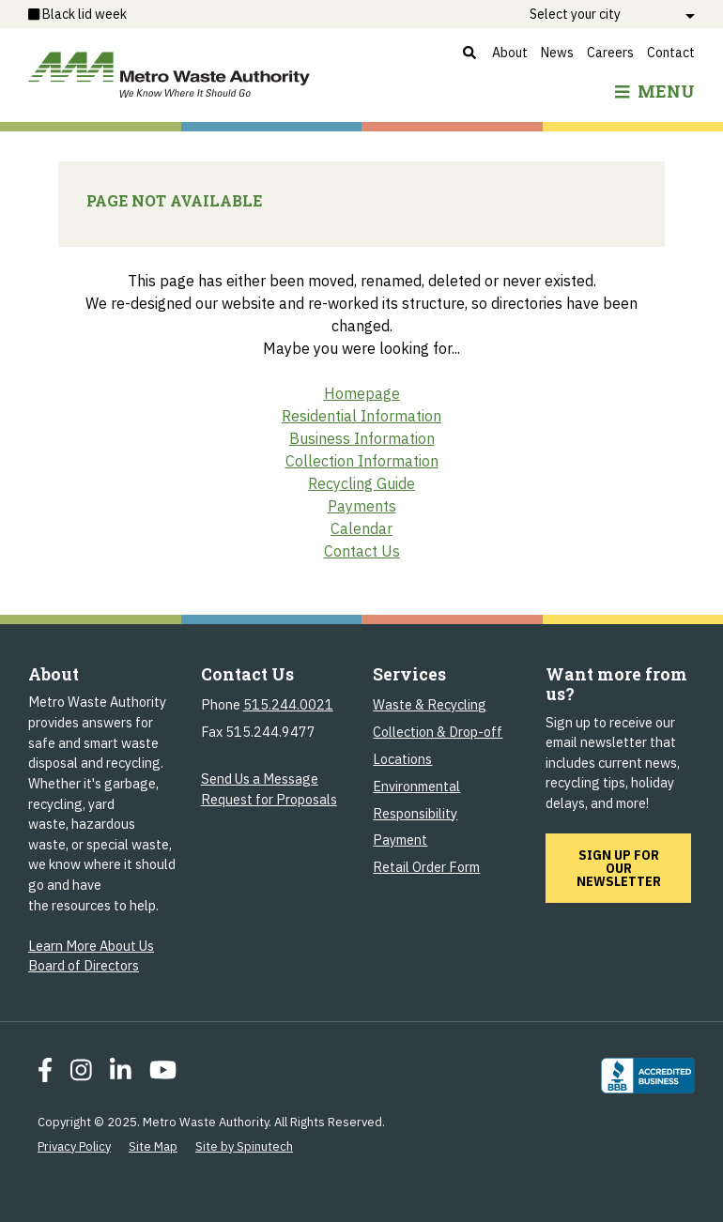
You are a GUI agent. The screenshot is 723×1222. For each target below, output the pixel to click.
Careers (610, 52)
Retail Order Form (426, 867)
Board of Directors (83, 965)
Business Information (362, 438)
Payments (362, 505)
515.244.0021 (288, 704)
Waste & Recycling (429, 704)
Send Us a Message (259, 778)
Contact (671, 52)
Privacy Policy (74, 1146)
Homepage (362, 393)
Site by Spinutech (244, 1146)
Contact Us (362, 551)
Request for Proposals (269, 799)
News (557, 52)
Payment (400, 839)
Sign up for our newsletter (634, 868)
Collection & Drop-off (437, 732)
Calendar (361, 528)
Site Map (153, 1146)
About (510, 52)
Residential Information (361, 415)
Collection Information (361, 460)
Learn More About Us (91, 946)
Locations (402, 759)
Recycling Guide (361, 483)
